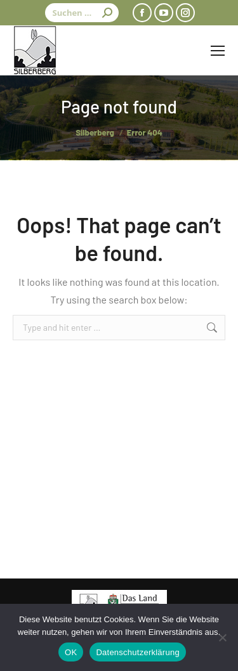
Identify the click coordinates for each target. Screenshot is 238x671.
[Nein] (222, 637)
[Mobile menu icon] (217, 50)
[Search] (82, 12)
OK (71, 652)
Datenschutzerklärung (137, 652)
